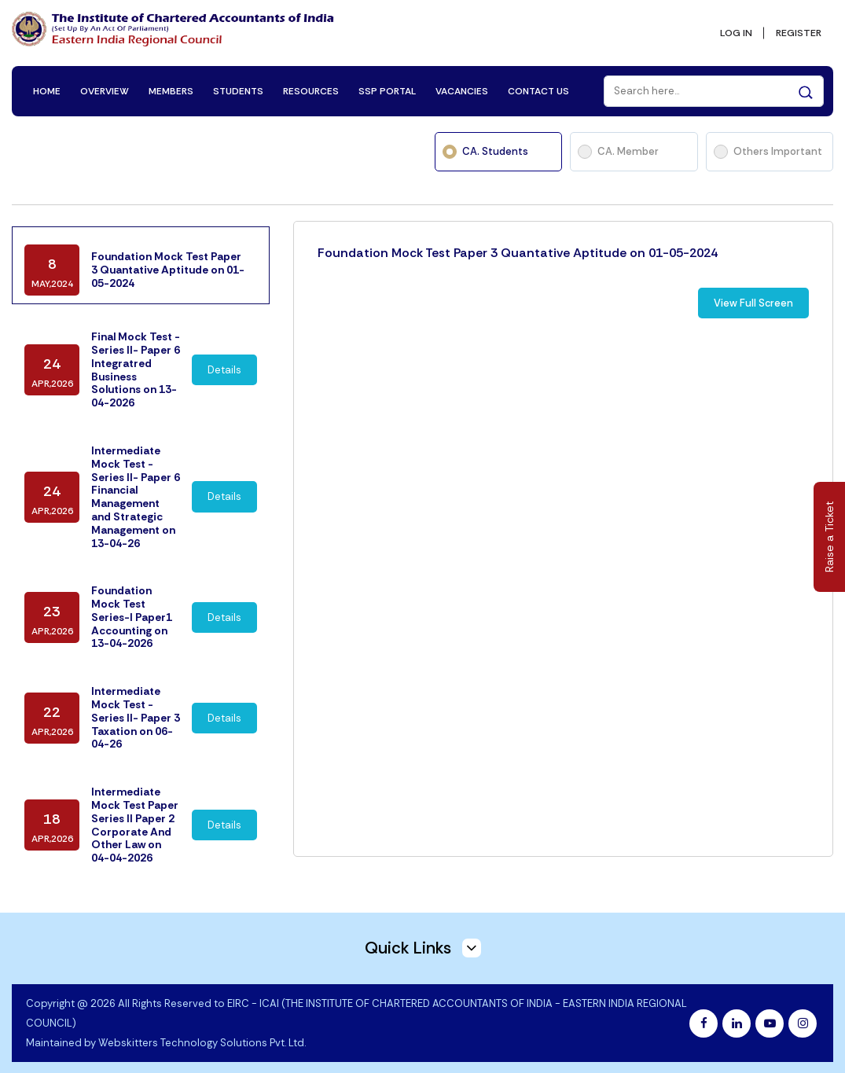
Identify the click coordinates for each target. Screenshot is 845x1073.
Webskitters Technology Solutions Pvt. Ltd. (202, 1030)
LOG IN (728, 28)
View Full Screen (753, 289)
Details (224, 351)
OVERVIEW (106, 80)
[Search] (712, 80)
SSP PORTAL (388, 80)
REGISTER (795, 28)
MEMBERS (172, 80)
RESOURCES (312, 80)
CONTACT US (540, 80)
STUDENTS (240, 80)
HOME (48, 80)
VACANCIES (463, 80)
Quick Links (423, 935)
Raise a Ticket (829, 536)
